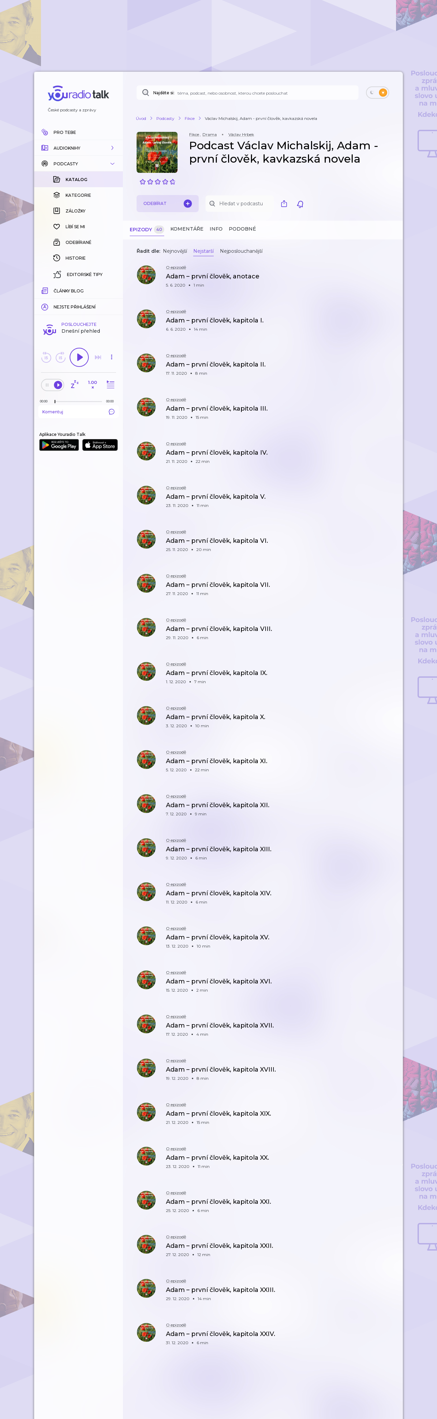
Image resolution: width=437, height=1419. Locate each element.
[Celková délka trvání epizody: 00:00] (111, 290)
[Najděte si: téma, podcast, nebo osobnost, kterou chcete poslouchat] (247, 92)
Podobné (242, 229)
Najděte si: (163, 92)
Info (216, 229)
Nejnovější (175, 251)
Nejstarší (203, 251)
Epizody (147, 230)
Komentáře (186, 229)
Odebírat (167, 203)
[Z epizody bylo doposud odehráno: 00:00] (45, 290)
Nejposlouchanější (241, 251)
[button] (78, 148)
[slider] (55, 290)
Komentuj (78, 300)
